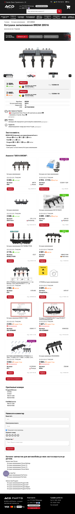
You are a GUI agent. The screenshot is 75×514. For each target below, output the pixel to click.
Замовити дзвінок (34, 505)
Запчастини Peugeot (12, 481)
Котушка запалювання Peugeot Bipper (18, 486)
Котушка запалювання (46, 246)
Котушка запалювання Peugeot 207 (17, 485)
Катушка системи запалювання (48, 174)
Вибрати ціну (44, 189)
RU (51, 2)
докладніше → (12, 117)
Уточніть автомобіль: (10, 36)
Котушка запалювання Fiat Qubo (17, 477)
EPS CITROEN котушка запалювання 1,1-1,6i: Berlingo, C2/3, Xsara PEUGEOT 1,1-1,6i (20, 282)
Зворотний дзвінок (42, 6)
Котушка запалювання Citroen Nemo (18, 469)
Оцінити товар (11, 432)
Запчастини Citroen (12, 461)
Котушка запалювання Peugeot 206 (17, 483)
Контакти (61, 2)
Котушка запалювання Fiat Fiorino (17, 475)
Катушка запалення (13, 210)
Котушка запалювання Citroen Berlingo (18, 463)
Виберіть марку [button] (35, 36)
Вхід (67, 2)
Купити (23, 83)
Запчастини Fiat (10, 473)
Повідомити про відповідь (14, 430)
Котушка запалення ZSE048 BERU (49, 356)
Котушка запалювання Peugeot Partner (18, 488)
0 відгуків (17, 29)
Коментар (10, 439)
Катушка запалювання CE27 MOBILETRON (19, 246)
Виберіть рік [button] (22, 36)
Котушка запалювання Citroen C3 (17, 467)
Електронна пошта (12, 423)
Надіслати (10, 448)
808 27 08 (23, 8)
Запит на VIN (33, 508)
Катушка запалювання (13, 174)
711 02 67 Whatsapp (26, 6)
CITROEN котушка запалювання (48, 282)
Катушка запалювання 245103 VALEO (50, 210)
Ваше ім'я (9, 416)
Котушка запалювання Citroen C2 (17, 465)
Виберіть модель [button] (51, 36)
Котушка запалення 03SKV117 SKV (17, 318)
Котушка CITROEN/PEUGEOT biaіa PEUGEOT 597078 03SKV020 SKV (52, 318)
